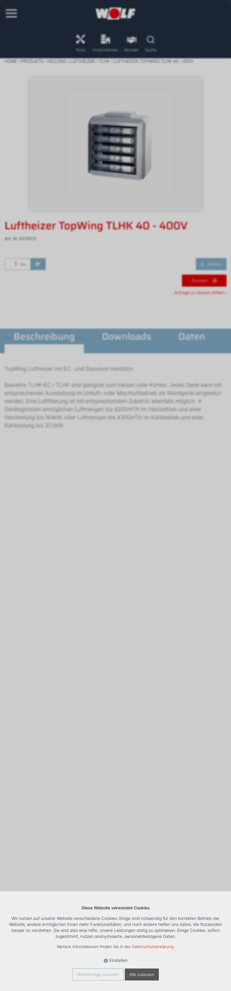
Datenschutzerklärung (153, 946)
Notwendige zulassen (98, 974)
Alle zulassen (141, 974)
